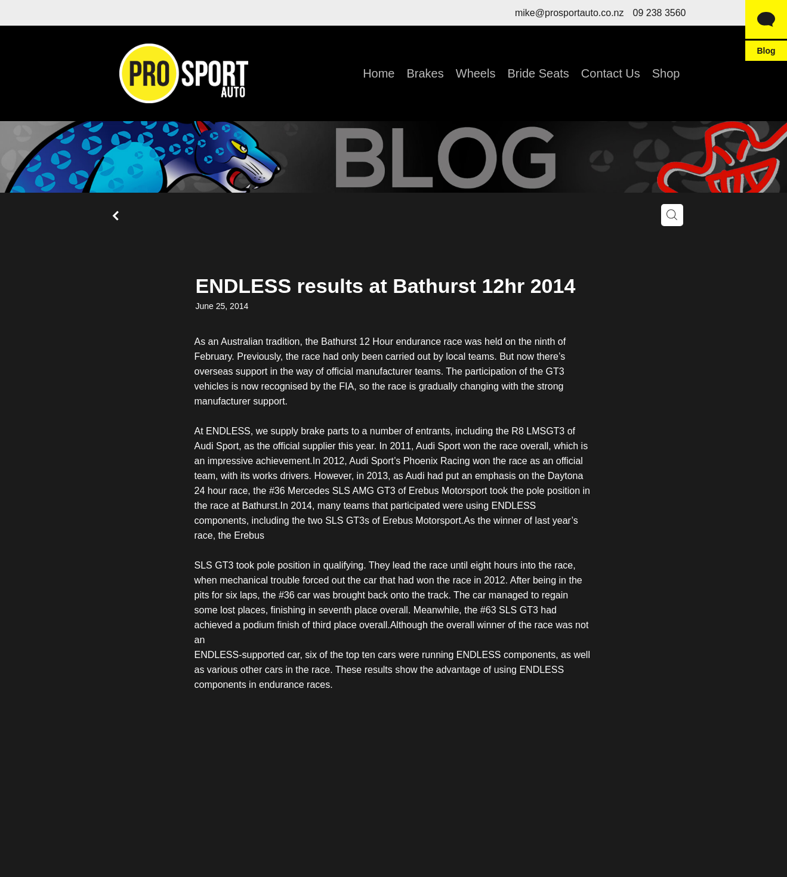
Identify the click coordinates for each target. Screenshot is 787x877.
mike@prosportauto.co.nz (569, 13)
